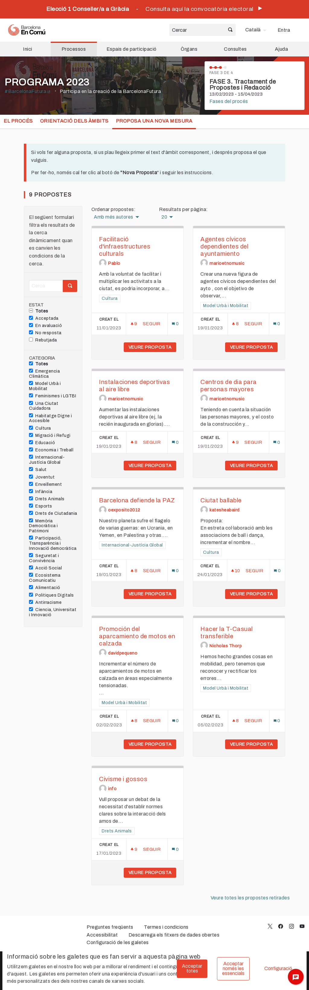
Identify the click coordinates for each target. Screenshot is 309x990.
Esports (40, 506)
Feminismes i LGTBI (52, 395)
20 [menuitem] (164, 217)
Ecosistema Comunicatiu (44, 578)
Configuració (278, 968)
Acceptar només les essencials (233, 968)
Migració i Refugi (50, 435)
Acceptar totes (192, 968)
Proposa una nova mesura (154, 120)
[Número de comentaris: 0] (175, 324)
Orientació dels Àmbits (74, 120)
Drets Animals (47, 498)
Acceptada (44, 318)
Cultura (40, 428)
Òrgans (189, 49)
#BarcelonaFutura (28, 91)
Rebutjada (43, 340)
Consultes (235, 49)
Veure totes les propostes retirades (250, 897)
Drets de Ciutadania (53, 513)
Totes (38, 311)
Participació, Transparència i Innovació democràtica (53, 543)
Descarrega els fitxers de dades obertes (174, 934)
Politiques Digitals (51, 595)
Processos (74, 49)
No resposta (45, 332)
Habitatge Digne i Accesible (50, 418)
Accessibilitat (102, 934)
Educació (42, 442)
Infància (40, 491)
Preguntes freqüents (110, 927)
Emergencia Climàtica (44, 374)
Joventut (42, 477)
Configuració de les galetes (118, 942)
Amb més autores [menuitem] (113, 217)
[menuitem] (256, 30)
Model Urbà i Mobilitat (45, 386)
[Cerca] (46, 286)
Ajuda (281, 49)
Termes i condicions (166, 927)
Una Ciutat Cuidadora (43, 406)
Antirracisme (45, 602)
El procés (18, 120)
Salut (38, 469)
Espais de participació (132, 49)
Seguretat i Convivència (44, 558)
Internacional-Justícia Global (47, 460)
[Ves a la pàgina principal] (26, 30)
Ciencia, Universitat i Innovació (52, 612)
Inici (27, 49)
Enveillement (45, 484)
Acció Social (45, 567)
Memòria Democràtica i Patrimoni (43, 525)
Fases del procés (228, 101)
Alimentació (44, 587)
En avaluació (45, 325)
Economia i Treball (51, 449)
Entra (284, 30)
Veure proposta (152, 347)
